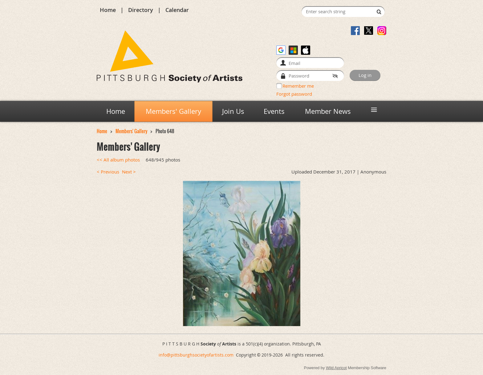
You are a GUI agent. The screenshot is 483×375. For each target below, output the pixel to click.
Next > (129, 172)
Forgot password (294, 94)
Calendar (177, 10)
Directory (140, 10)
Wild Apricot (336, 367)
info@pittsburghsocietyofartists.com (196, 355)
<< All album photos (118, 160)
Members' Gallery (131, 131)
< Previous (108, 172)
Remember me (298, 86)
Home (108, 10)
